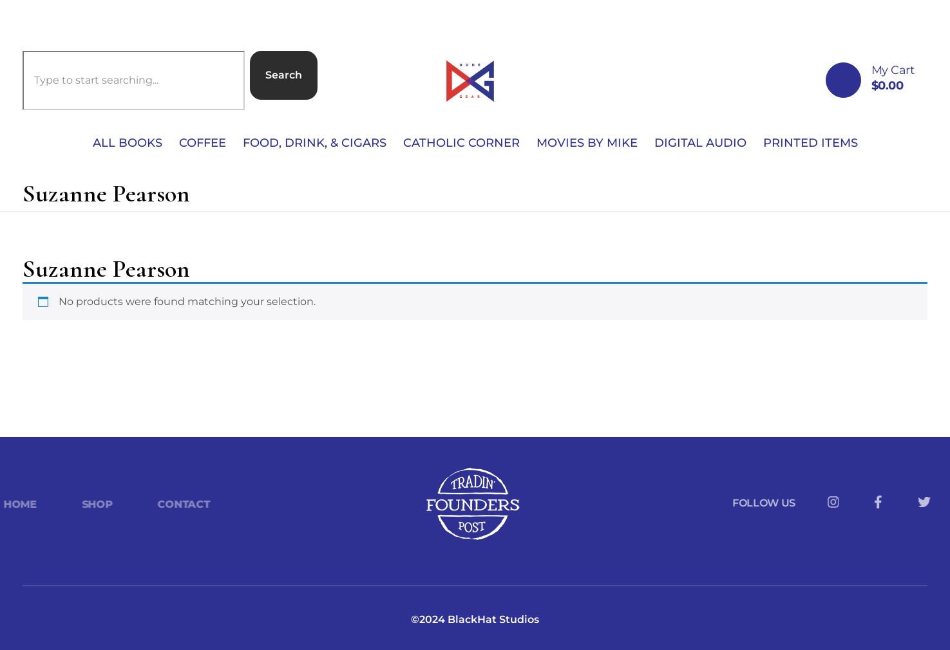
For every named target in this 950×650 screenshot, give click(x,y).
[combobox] (134, 80)
